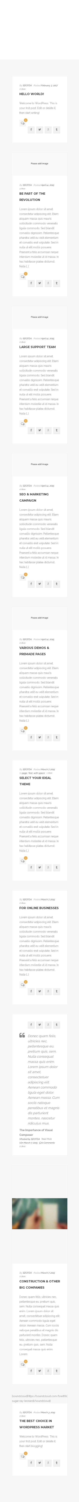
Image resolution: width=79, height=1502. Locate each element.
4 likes (22, 188)
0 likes (22, 89)
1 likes (49, 773)
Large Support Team (37, 347)
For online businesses (39, 908)
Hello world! (31, 94)
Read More (47, 1139)
